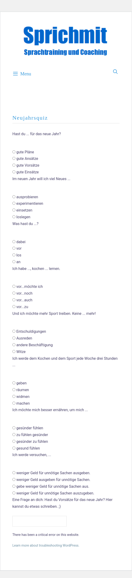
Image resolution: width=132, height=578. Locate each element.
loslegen (23, 217)
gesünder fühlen (29, 428)
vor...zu (22, 307)
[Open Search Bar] (115, 72)
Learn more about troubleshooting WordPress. (45, 545)
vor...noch (24, 293)
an (18, 262)
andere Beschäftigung (34, 345)
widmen (22, 396)
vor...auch (24, 300)
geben (21, 383)
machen (23, 403)
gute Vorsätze (27, 165)
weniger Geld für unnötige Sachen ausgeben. (53, 473)
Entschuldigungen (31, 331)
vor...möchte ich (29, 286)
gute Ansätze (27, 158)
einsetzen (24, 210)
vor (18, 248)
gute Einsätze (27, 172)
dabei (20, 242)
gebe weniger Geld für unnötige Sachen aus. (52, 486)
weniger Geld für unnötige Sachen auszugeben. (55, 493)
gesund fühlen (28, 448)
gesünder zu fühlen (32, 441)
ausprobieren (27, 197)
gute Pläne (25, 152)
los (18, 255)
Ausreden (24, 338)
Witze (21, 351)
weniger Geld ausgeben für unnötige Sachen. (53, 479)
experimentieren (29, 203)
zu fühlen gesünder (32, 435)
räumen (22, 390)
